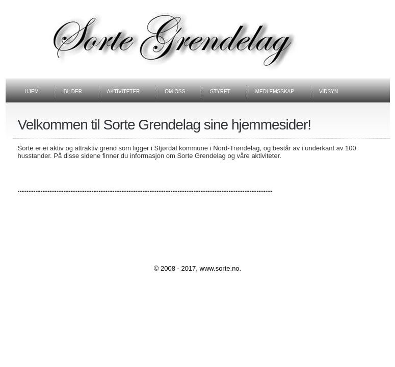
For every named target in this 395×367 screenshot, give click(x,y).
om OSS (175, 91)
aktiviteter (123, 91)
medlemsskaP (274, 91)
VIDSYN (328, 91)
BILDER (73, 91)
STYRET (220, 91)
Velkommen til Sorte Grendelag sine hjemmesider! (164, 125)
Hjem (32, 91)
